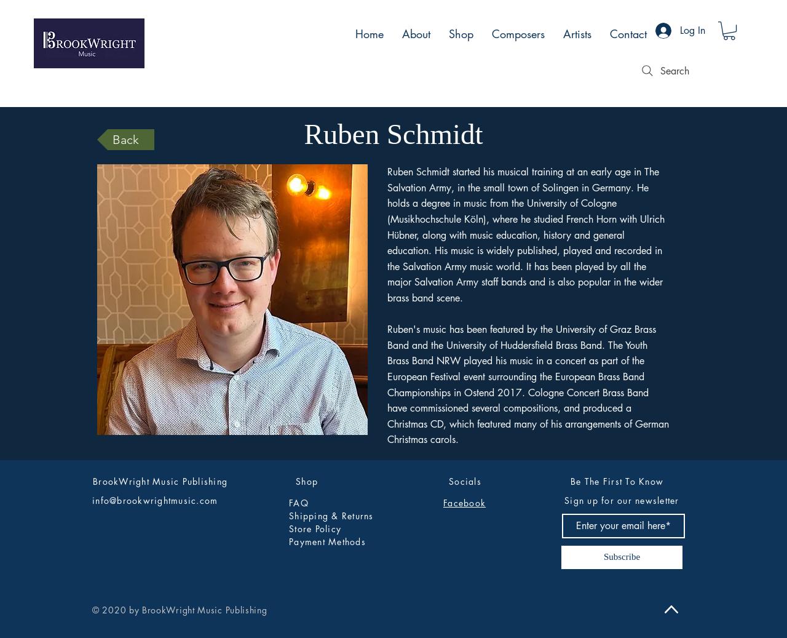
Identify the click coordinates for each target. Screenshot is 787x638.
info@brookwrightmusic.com (155, 500)
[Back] (125, 139)
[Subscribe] (622, 557)
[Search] (664, 71)
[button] (729, 31)
